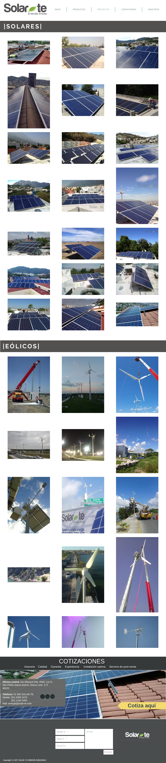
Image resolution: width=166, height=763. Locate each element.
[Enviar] (108, 752)
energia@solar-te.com (20, 703)
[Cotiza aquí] (142, 705)
